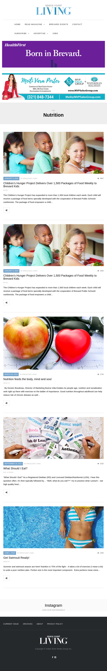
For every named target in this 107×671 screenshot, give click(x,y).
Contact (77, 24)
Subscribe (20, 33)
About (40, 624)
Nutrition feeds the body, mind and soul (27, 379)
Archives (27, 624)
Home (17, 24)
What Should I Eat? (15, 468)
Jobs (55, 33)
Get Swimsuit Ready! (16, 557)
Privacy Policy (55, 624)
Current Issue (11, 624)
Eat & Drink (8, 472)
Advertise (40, 33)
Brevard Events (58, 24)
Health (6, 383)
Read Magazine (33, 24)
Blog (5, 190)
